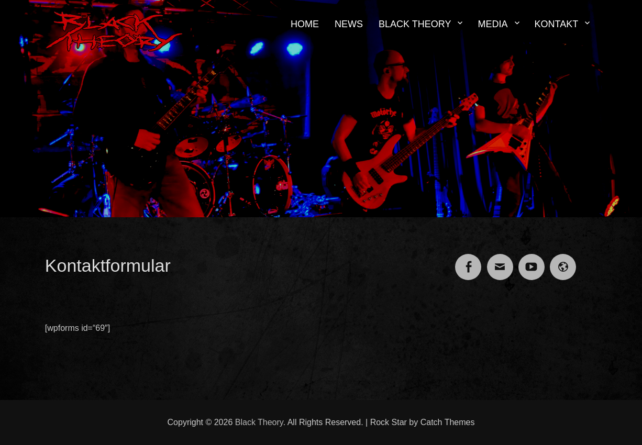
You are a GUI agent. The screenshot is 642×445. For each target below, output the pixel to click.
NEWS (349, 24)
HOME (305, 24)
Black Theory (259, 422)
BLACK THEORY (415, 24)
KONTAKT (557, 24)
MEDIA (492, 24)
